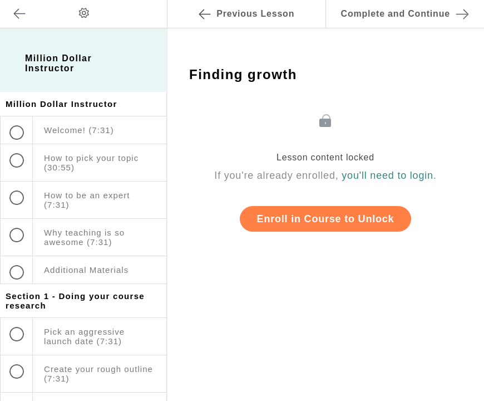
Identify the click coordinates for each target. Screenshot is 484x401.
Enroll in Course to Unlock (325, 218)
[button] (147, 5)
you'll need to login (387, 175)
